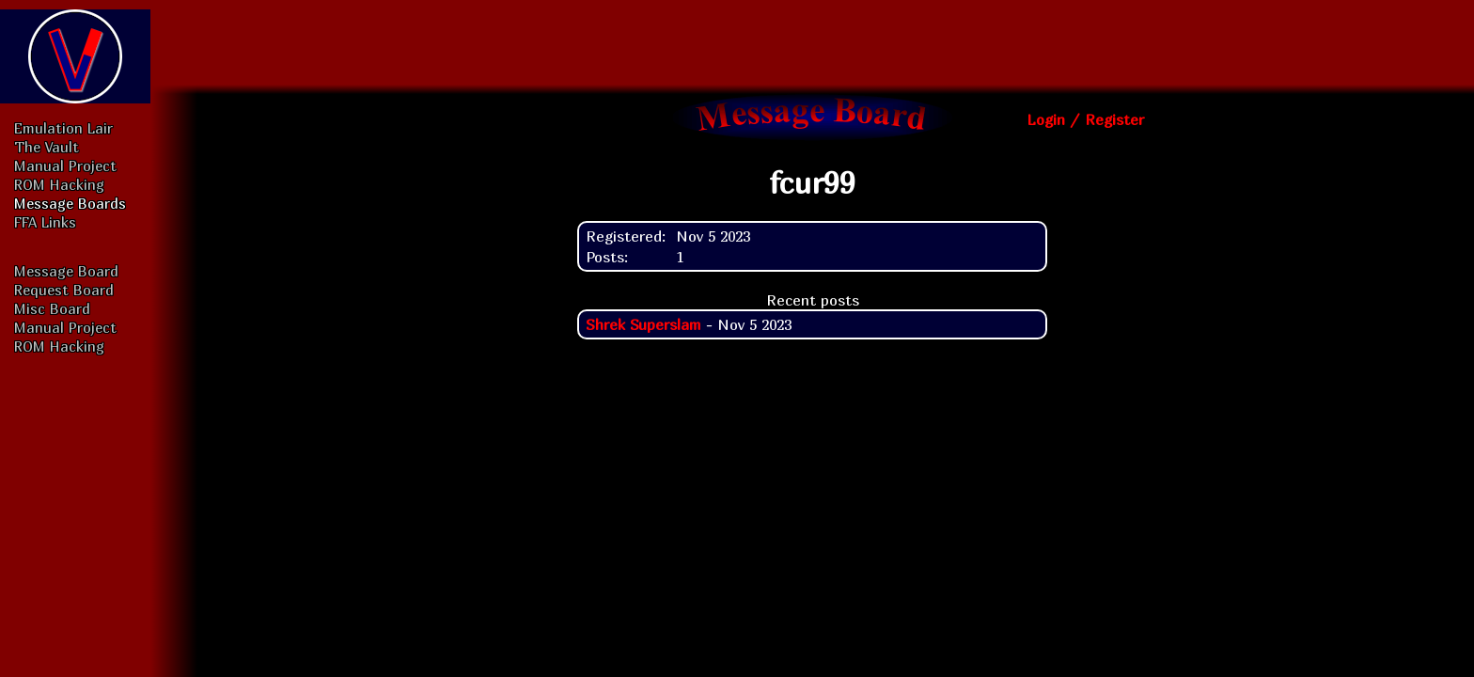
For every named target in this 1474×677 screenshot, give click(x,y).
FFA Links (45, 221)
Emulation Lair (63, 127)
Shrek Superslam (643, 324)
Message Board (66, 270)
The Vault (46, 146)
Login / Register (1085, 119)
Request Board (64, 289)
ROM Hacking (59, 184)
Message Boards (70, 203)
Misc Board (52, 308)
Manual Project (65, 165)
